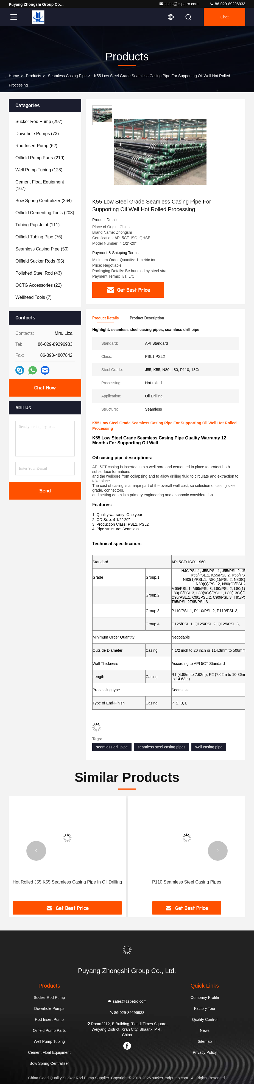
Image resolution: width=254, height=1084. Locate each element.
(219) (40, 157)
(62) (36, 145)
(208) (44, 212)
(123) (38, 170)
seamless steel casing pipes (161, 747)
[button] (36, 851)
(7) (33, 297)
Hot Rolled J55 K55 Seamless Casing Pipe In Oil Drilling (67, 882)
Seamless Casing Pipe (67, 76)
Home (14, 76)
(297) (39, 121)
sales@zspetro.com (178, 4)
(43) (38, 273)
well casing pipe (208, 747)
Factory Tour (205, 1008)
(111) (37, 224)
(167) (39, 185)
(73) (37, 133)
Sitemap (205, 1041)
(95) (39, 261)
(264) (43, 200)
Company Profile (205, 997)
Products (33, 76)
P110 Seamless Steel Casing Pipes (186, 882)
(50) (42, 249)
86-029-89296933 (227, 4)
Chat (224, 17)
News (205, 1030)
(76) (38, 237)
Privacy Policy (205, 1052)
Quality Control (204, 1019)
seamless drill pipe (112, 747)
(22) (38, 285)
